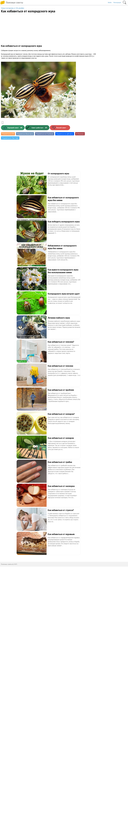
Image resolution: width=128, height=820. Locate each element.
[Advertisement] (48, 28)
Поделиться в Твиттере (10, 138)
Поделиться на (64, 134)
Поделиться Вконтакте (25, 134)
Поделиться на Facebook (44, 134)
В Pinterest (80, 134)
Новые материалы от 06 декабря (12, 8)
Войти (110, 2)
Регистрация (117, 2)
